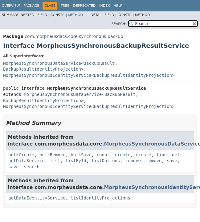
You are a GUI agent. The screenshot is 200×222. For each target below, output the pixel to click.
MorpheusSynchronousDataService (42, 63)
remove (133, 160)
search (32, 166)
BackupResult (99, 63)
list (55, 160)
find (162, 154)
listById (75, 160)
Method (75, 15)
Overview (11, 6)
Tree (65, 6)
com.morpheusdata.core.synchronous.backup (74, 36)
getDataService (26, 160)
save (172, 160)
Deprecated (84, 6)
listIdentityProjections (100, 197)
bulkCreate (21, 154)
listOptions (106, 160)
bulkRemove (52, 154)
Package (31, 6)
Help (118, 6)
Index (104, 6)
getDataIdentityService (36, 197)
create (123, 154)
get (176, 154)
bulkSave (81, 154)
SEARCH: (119, 24)
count (103, 154)
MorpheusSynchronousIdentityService (47, 75)
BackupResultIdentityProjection (42, 69)
